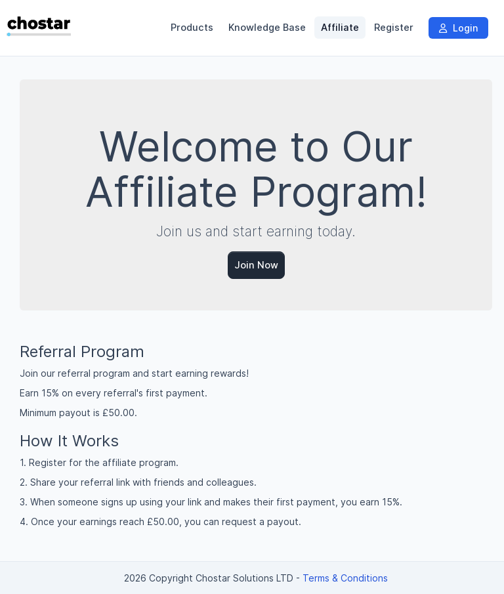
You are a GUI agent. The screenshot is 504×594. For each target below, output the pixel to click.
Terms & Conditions (345, 577)
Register (393, 27)
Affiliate (340, 27)
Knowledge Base (267, 27)
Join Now (256, 264)
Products (192, 27)
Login (458, 27)
